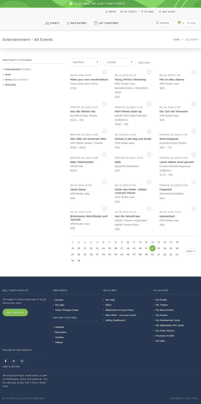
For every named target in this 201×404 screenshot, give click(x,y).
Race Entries (77, 23)
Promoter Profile (165, 335)
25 (109, 248)
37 (72, 254)
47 (134, 254)
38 (78, 254)
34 (164, 248)
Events (52, 23)
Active (8, 79)
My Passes (162, 315)
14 (152, 242)
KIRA (118, 161)
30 (140, 248)
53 (171, 254)
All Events (10, 84)
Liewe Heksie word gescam (177, 161)
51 (158, 254)
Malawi (59, 342)
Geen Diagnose (169, 138)
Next (191, 251)
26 (115, 248)
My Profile (161, 299)
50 (152, 254)
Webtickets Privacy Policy (119, 309)
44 (115, 254)
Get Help (110, 299)
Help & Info (167, 11)
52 (164, 254)
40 (91, 254)
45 (121, 254)
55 (72, 260)
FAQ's (108, 304)
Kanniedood (167, 216)
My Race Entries (165, 309)
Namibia (59, 326)
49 (146, 254)
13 (146, 242)
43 (109, 254)
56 (78, 260)
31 (146, 248)
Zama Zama (77, 189)
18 (177, 242)
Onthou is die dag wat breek (133, 138)
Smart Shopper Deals (66, 309)
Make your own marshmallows (89, 79)
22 (91, 248)
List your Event (106, 23)
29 (134, 248)
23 (97, 248)
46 (127, 254)
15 (158, 242)
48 (140, 254)
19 (72, 248)
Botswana (60, 332)
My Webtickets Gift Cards (170, 325)
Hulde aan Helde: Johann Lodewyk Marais (131, 191)
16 (165, 242)
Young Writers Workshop (130, 79)
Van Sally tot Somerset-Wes (88, 138)
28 (128, 248)
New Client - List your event (120, 315)
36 (177, 248)
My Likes (147, 11)
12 (140, 242)
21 (85, 248)
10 (128, 242)
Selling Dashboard (115, 320)
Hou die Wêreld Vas (82, 111)
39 (85, 254)
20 (78, 248)
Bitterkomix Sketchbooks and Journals (88, 218)
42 (103, 254)
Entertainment (13, 69)
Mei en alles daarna (172, 79)
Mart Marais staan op (128, 111)
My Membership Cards (168, 320)
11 (134, 242)
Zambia (59, 337)
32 (152, 248)
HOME (177, 39)
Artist (8, 74)
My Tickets (128, 11)
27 (121, 248)
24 (103, 248)
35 (171, 248)
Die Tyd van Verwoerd (174, 111)
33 (158, 248)
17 (171, 242)
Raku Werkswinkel (81, 161)
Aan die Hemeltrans (127, 216)
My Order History (165, 330)
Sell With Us (15, 312)
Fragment (166, 189)
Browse (59, 299)
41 (97, 254)
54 (177, 254)
